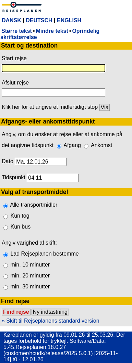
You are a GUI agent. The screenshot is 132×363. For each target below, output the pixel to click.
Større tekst (16, 31)
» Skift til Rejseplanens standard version (50, 321)
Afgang (72, 145)
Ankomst (101, 145)
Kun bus (20, 227)
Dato (7, 161)
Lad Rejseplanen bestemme (44, 254)
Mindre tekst (52, 31)
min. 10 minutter (30, 265)
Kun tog (19, 216)
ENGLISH (69, 20)
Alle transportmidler (34, 205)
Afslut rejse (15, 83)
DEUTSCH (39, 20)
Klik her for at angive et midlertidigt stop (50, 107)
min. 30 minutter (30, 286)
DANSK (11, 20)
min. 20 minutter (30, 275)
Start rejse (14, 58)
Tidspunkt (13, 177)
